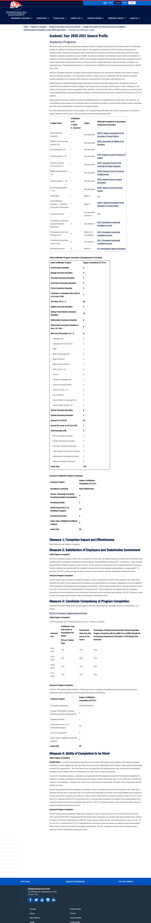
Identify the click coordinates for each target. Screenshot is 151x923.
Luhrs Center (87, 884)
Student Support (94, 18)
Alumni (125, 3)
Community (87, 880)
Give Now (117, 3)
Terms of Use (62, 912)
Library (67, 884)
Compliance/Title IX (62, 914)
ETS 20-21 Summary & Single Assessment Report (68, 634)
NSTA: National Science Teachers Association (109, 189)
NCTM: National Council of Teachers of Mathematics (110, 181)
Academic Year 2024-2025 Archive (35, 46)
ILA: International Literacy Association (111, 256)
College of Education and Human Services (64, 26)
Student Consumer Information (79, 914)
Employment (69, 897)
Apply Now (25, 867)
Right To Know (87, 912)
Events (67, 893)
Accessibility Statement (105, 890)
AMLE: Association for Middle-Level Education (110, 151)
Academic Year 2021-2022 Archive (35, 64)
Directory (68, 880)
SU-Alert (86, 893)
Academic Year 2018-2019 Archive (35, 83)
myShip (110, 3)
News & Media (70, 888)
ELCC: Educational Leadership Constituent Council (108, 232)
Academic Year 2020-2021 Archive (34, 36)
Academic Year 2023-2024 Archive (35, 52)
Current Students (88, 897)
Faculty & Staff (106, 880)
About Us (134, 18)
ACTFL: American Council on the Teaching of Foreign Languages (109, 172)
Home (25, 26)
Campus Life (76, 18)
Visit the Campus (126, 867)
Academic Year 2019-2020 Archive (35, 77)
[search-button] (105, 3)
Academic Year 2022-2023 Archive (35, 58)
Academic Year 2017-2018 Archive (35, 89)
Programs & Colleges (20, 18)
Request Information (75, 867)
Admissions (42, 18)
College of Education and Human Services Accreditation (103, 26)
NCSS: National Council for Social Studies (109, 197)
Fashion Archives (88, 888)
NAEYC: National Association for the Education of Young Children (110, 142)
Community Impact (116, 18)
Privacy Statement (50, 912)
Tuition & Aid (58, 18)
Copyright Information (74, 912)
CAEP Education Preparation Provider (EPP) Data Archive (44, 30)
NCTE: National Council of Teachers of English (111, 164)
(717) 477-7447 (34, 880)
